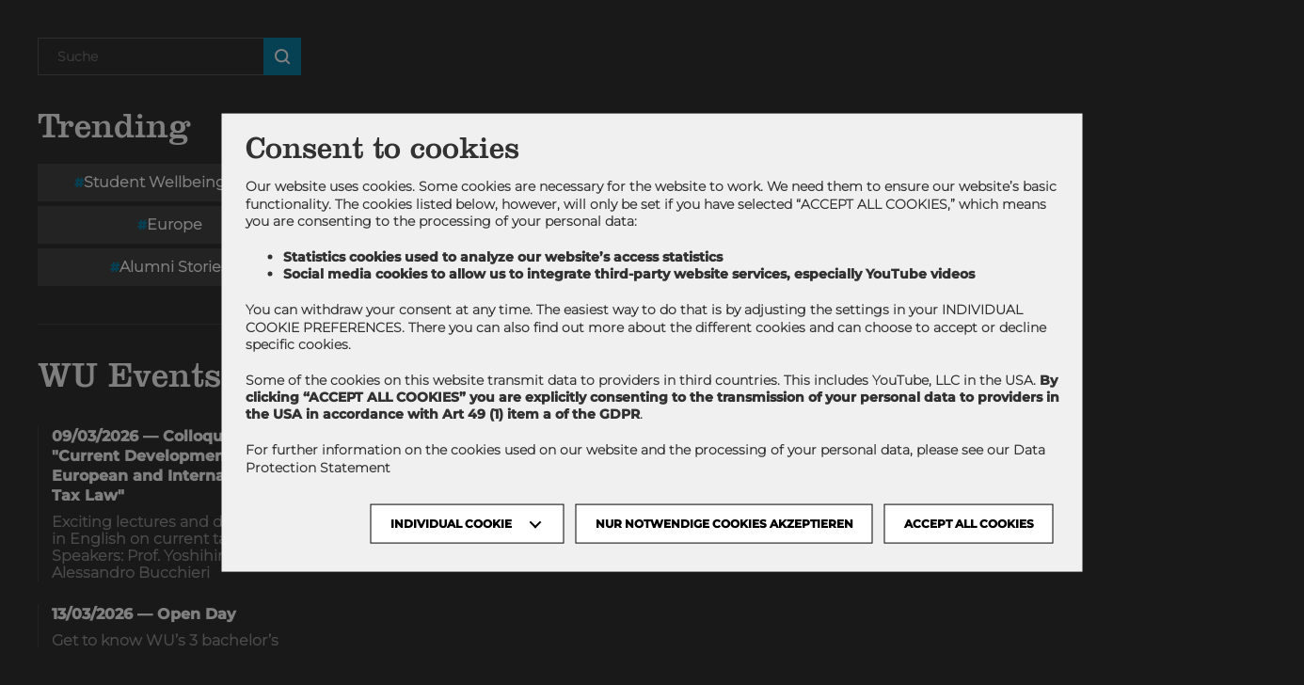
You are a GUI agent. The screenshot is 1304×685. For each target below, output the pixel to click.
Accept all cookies (969, 523)
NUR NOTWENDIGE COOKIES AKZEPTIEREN (724, 523)
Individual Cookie (451, 523)
